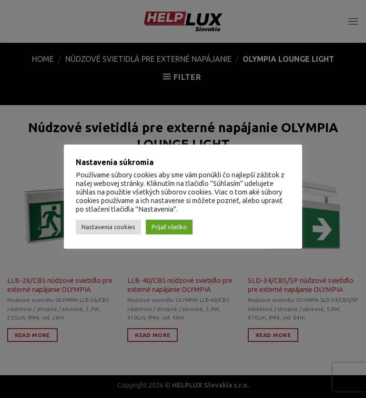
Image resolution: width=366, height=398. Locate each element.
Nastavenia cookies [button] (108, 226)
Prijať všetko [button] (169, 226)
